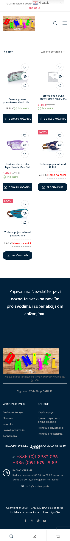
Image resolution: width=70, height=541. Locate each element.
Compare (25, 86)
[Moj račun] (35, 536)
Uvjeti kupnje (46, 412)
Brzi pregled (25, 76)
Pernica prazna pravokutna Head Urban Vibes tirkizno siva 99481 (17, 104)
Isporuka (8, 423)
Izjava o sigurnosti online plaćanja (49, 419)
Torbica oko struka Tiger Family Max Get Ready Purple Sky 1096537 (17, 168)
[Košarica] (58, 536)
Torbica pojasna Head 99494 (52, 165)
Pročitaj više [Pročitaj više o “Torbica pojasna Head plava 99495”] (20, 255)
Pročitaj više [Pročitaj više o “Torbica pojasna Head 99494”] (55, 187)
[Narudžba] (53, 51)
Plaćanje (8, 418)
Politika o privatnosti (50, 427)
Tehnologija (10, 435)
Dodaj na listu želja (25, 67)
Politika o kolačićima (50, 433)
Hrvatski (41, 3)
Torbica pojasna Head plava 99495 (17, 234)
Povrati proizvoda (13, 429)
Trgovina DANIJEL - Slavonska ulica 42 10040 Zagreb (35, 447)
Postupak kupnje (13, 412)
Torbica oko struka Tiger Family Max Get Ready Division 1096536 (52, 98)
